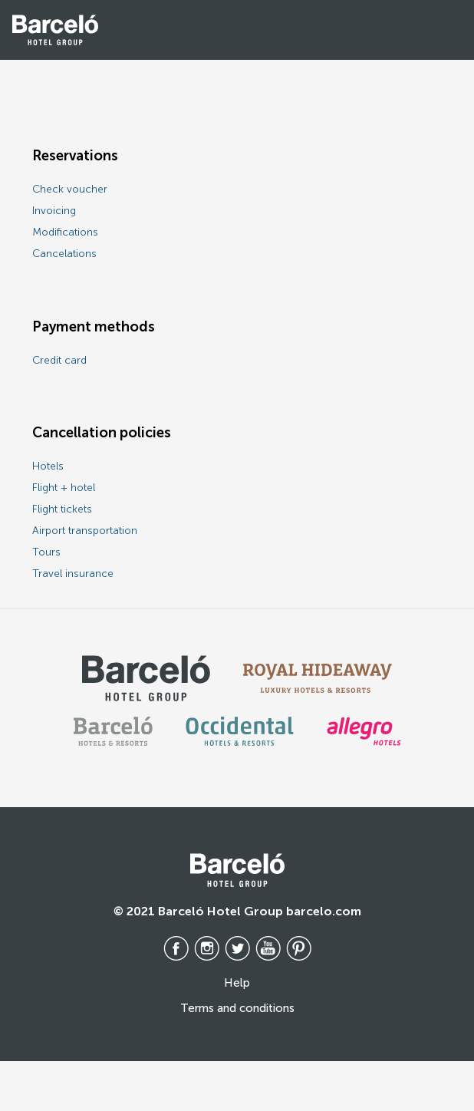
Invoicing (54, 210)
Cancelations (64, 253)
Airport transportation (84, 530)
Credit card (59, 360)
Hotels (48, 466)
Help (237, 983)
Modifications (65, 232)
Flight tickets (62, 509)
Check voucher (69, 189)
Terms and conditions (237, 1008)
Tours (46, 552)
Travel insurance (73, 573)
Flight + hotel (63, 487)
